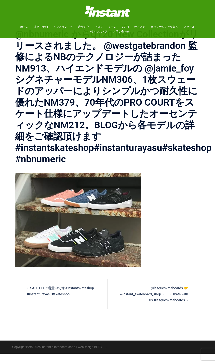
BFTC (98, 356)
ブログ (99, 26)
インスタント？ (63, 26)
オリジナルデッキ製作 (164, 26)
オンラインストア (96, 31)
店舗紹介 (83, 26)
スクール (189, 26)
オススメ (139, 26)
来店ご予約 (41, 26)
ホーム (24, 26)
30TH (125, 26)
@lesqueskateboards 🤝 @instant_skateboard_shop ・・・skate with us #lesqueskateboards (156, 303)
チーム (112, 26)
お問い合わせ (121, 31)
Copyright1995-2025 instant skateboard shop (43, 356)
